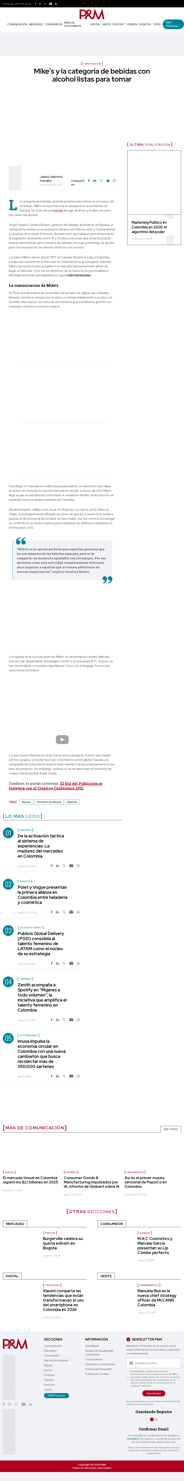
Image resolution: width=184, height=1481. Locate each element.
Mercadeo (36, 24)
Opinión (132, 24)
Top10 (157, 24)
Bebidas (72, 802)
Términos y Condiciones (100, 1364)
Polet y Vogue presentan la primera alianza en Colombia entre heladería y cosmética (42, 894)
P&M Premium (171, 24)
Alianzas (144, 1233)
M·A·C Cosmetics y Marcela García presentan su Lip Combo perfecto (154, 1245)
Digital (95, 24)
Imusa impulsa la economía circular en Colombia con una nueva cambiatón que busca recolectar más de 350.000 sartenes (42, 1053)
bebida (58, 210)
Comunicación (17, 24)
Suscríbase (92, 1346)
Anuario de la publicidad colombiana (99, 1352)
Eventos (145, 24)
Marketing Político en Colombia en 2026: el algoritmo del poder (149, 227)
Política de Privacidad (98, 1369)
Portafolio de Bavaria (49, 802)
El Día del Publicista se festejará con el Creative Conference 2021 (55, 785)
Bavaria (26, 802)
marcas (9, 1172)
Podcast (118, 24)
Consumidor (53, 24)
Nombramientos (148, 1285)
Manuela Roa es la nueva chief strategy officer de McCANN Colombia (156, 1298)
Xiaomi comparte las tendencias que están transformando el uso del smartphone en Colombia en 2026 (63, 1300)
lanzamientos (135, 1172)
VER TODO (171, 1129)
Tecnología (52, 1285)
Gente (106, 24)
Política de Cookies (97, 1374)
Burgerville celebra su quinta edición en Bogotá (63, 1243)
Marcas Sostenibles (72, 24)
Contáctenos (93, 1359)
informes (71, 1172)
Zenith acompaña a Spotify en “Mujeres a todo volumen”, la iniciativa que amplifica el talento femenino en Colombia (42, 997)
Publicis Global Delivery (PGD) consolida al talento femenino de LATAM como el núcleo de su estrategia (41, 943)
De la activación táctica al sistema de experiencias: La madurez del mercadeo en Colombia (41, 846)
